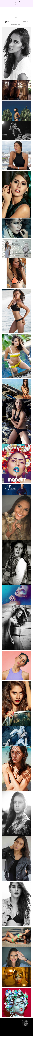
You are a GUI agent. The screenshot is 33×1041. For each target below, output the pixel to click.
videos (25, 21)
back (8, 22)
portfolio (17, 21)
